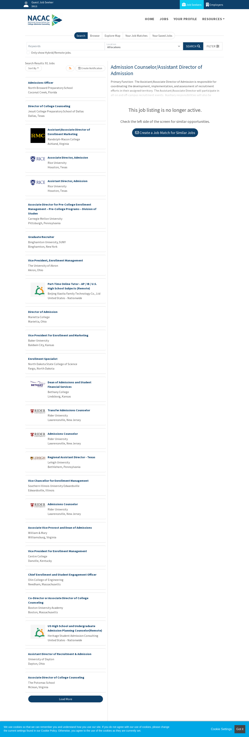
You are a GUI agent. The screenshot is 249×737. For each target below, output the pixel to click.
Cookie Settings (221, 729)
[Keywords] (66, 46)
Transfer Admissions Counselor (69, 410)
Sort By (32, 68)
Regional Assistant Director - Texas (71, 457)
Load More (65, 699)
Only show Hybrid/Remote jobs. (51, 52)
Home (149, 19)
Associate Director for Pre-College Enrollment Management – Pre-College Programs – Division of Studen (62, 209)
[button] (212, 46)
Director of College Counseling (49, 106)
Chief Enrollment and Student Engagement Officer (62, 574)
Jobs (164, 19)
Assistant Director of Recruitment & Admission (59, 654)
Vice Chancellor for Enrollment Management (58, 480)
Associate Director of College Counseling (56, 677)
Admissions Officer (40, 82)
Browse (95, 35)
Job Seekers (192, 4)
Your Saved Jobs (162, 35)
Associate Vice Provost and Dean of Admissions (60, 527)
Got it (239, 729)
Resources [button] (212, 19)
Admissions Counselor (63, 433)
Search (81, 35)
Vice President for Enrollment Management (57, 551)
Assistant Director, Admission (67, 181)
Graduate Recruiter (41, 237)
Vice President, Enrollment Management (55, 260)
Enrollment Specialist (43, 359)
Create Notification (90, 68)
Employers (214, 4)
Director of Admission (43, 312)
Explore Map (112, 35)
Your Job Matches (136, 35)
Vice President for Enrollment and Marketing (58, 335)
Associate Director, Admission (68, 157)
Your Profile (185, 19)
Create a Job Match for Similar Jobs (165, 132)
